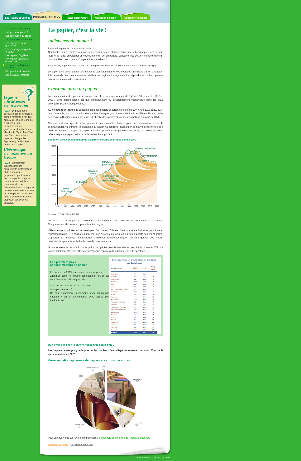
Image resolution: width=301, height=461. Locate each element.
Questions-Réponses (135, 17)
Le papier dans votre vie (17, 39)
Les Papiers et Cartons (17, 17)
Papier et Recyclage (77, 17)
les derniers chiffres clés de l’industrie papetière (124, 437)
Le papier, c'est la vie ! (16, 28)
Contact (156, 457)
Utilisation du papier (106, 17)
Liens (167, 457)
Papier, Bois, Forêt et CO (47, 17)
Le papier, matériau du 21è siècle (16, 66)
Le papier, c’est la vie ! (82, 444)
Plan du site (143, 457)
